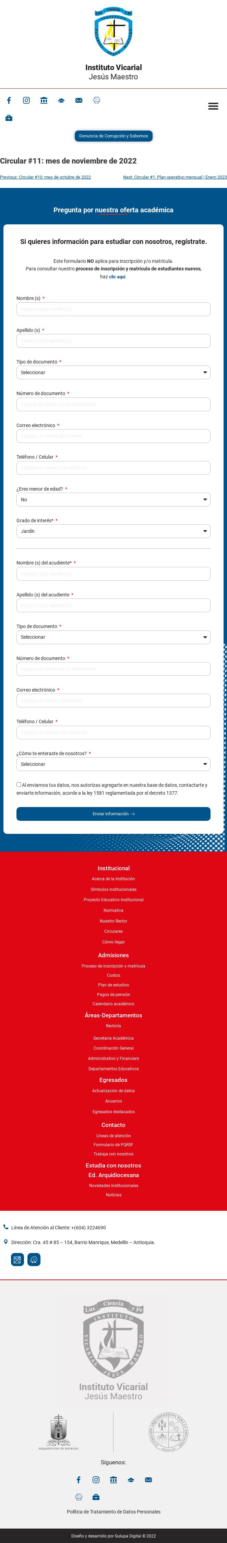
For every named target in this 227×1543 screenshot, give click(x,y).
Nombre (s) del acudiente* (44, 563)
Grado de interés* (35, 520)
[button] (213, 106)
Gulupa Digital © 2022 (135, 1536)
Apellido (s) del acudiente (43, 594)
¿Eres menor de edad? (40, 489)
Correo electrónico (36, 425)
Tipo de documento (37, 362)
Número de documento (41, 393)
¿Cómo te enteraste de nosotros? (52, 753)
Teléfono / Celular (35, 457)
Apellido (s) (28, 330)
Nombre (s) (28, 298)
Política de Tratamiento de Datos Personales (113, 1511)
